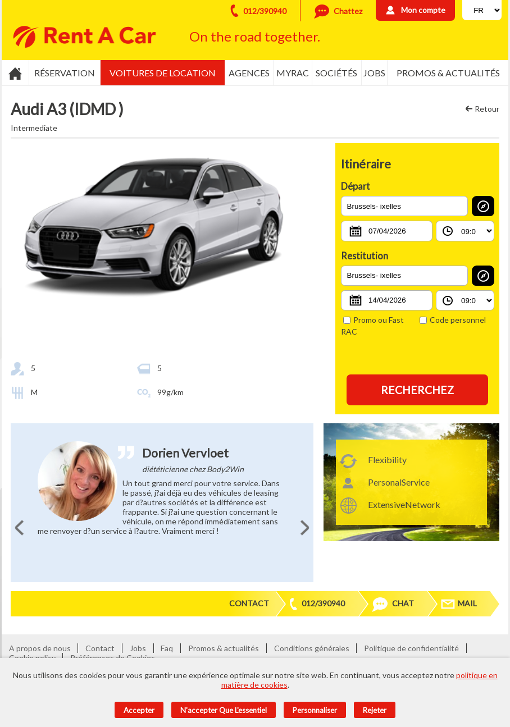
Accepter (139, 710)
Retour (487, 108)
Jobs (374, 72)
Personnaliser (315, 710)
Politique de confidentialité (411, 648)
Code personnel (453, 319)
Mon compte (423, 10)
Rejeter (374, 710)
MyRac (292, 72)
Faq (167, 648)
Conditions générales (311, 648)
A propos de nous (40, 648)
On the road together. (254, 36)
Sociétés (336, 72)
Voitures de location (163, 72)
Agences (249, 72)
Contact (249, 603)
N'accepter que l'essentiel (223, 710)
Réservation (64, 72)
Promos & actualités (448, 72)
